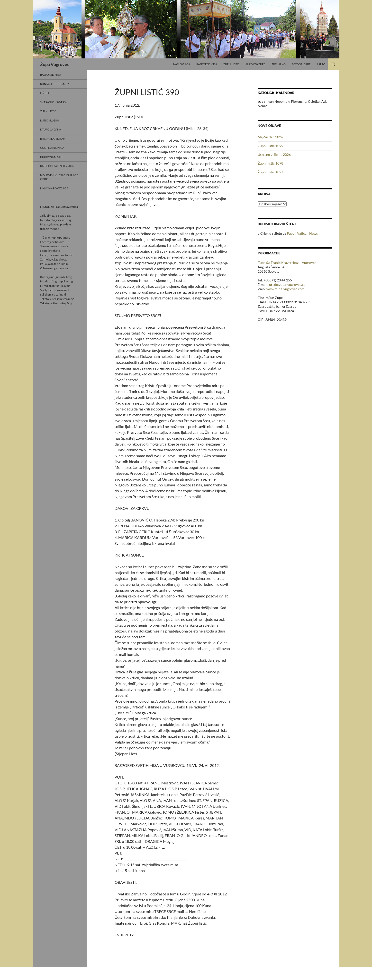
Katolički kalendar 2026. (57, 165)
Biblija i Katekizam (52, 138)
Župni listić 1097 (270, 172)
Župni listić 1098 (270, 163)
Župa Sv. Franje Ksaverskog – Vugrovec (287, 262)
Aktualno (279, 64)
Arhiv (321, 64)
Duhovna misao (51, 156)
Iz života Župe (255, 64)
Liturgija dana (50, 129)
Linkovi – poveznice (54, 188)
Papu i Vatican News (302, 233)
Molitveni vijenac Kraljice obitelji (59, 177)
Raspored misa (206, 64)
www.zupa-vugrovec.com (285, 289)
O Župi (44, 92)
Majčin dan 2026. (271, 137)
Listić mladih (49, 120)
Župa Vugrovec (54, 64)
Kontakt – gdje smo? (54, 83)
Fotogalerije (301, 64)
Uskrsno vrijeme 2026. (274, 154)
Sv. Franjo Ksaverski (54, 102)
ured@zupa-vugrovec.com (288, 284)
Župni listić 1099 (270, 146)
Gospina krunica (52, 147)
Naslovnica (181, 64)
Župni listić (231, 64)
